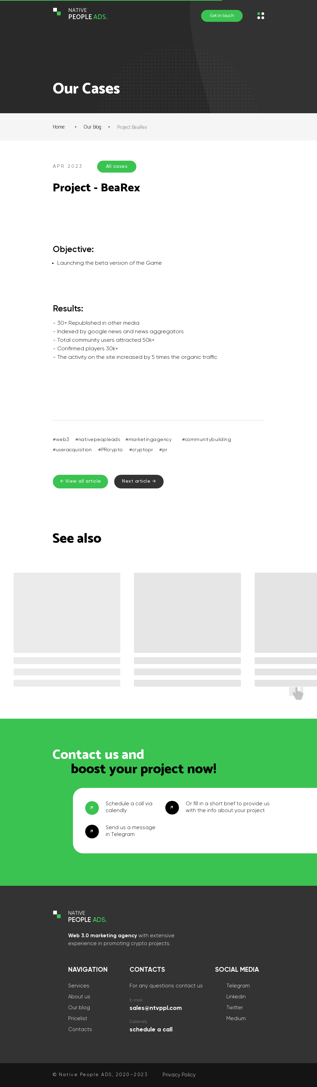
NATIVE (77, 10)
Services (78, 985)
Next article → (139, 481)
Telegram (238, 985)
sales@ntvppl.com (156, 1008)
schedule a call (151, 1030)
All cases (117, 166)
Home (59, 127)
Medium (236, 1018)
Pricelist (77, 1018)
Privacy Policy (179, 1074)
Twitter (234, 1007)
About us (79, 996)
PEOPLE (87, 17)
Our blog (92, 127)
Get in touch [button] (222, 16)
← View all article (80, 481)
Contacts (80, 1029)
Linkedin (236, 996)
